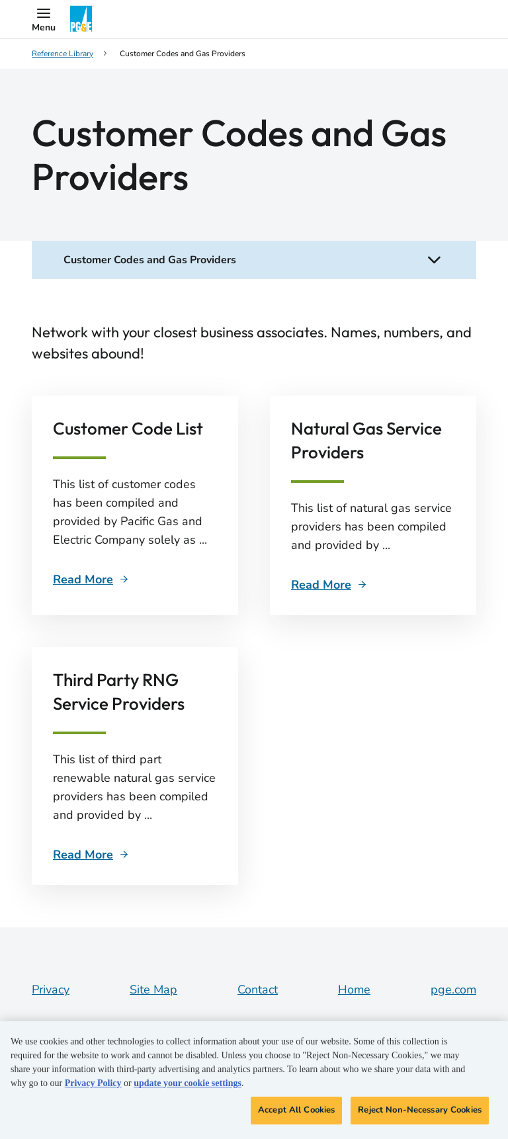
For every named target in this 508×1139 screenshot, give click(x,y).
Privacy (50, 989)
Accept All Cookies (296, 1110)
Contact (257, 989)
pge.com (453, 989)
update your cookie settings (187, 1083)
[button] (43, 19)
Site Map (153, 989)
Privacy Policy (93, 1083)
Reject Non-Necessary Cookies (420, 1110)
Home (354, 989)
